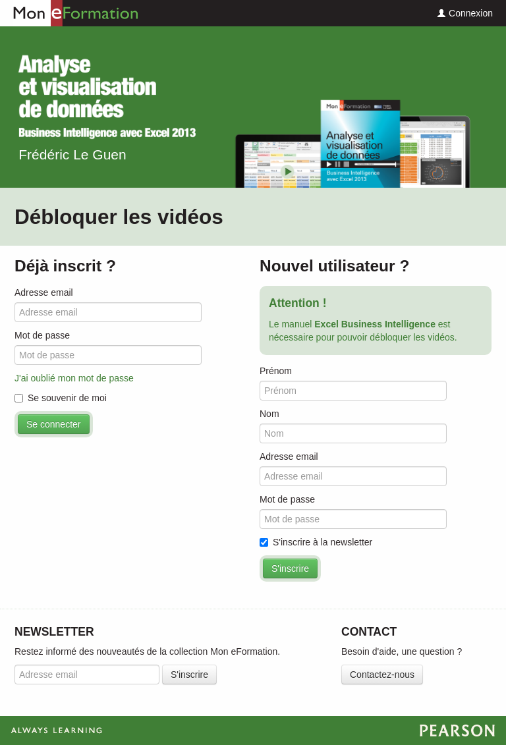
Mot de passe (42, 335)
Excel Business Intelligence (106, 96)
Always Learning (253, 730)
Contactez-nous (382, 674)
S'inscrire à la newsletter (316, 542)
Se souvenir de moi (60, 398)
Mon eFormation (69, 13)
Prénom (276, 371)
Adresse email (43, 292)
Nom (269, 413)
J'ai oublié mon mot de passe (74, 378)
